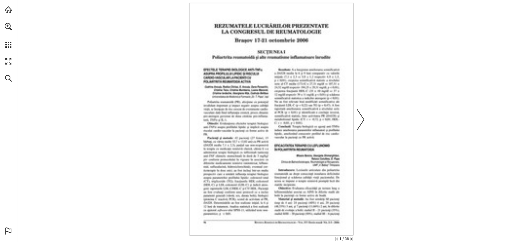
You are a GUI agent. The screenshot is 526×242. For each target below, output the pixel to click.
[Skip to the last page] (352, 239)
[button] (8, 26)
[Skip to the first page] (336, 239)
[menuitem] (8, 35)
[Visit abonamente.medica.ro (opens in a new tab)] (8, 9)
